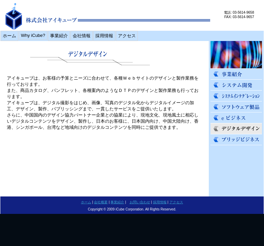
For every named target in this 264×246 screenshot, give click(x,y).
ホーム (9, 35)
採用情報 (104, 35)
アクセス (127, 35)
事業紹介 (59, 35)
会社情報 (82, 35)
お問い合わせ (140, 202)
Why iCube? (33, 35)
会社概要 (101, 202)
